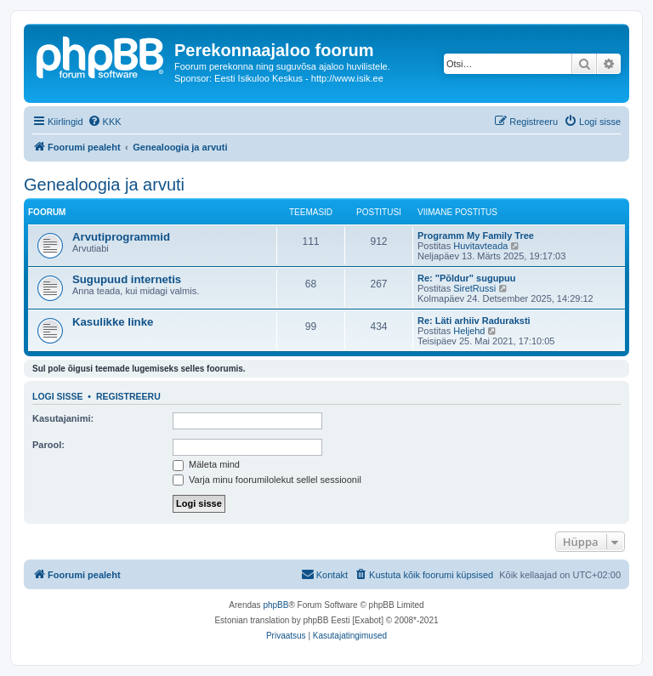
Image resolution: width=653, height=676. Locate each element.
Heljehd (469, 331)
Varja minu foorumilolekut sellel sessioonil (267, 479)
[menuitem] (105, 121)
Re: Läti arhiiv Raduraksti (474, 320)
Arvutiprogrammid (121, 236)
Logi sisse (57, 396)
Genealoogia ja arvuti (104, 184)
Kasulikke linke (112, 321)
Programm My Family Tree (475, 235)
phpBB (275, 605)
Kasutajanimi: (63, 418)
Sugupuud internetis (126, 279)
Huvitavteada (480, 246)
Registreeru (128, 396)
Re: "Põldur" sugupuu (466, 278)
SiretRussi (474, 288)
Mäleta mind (206, 464)
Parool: (48, 445)
